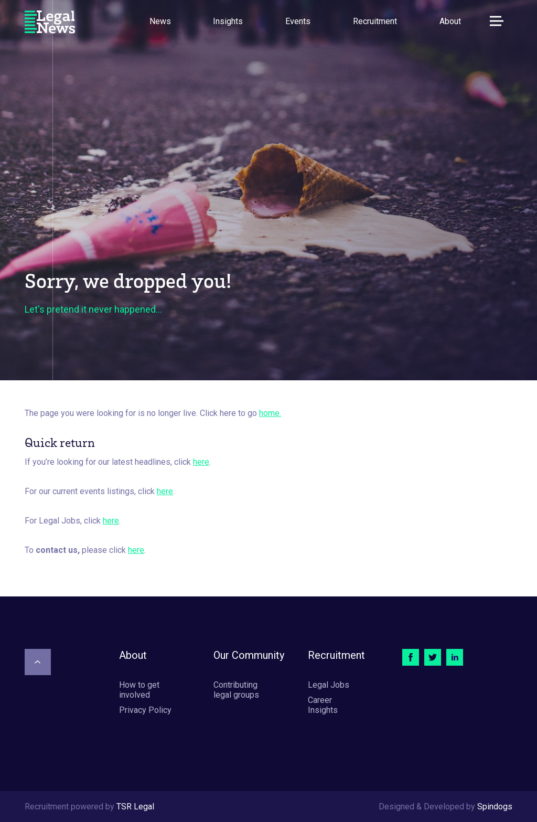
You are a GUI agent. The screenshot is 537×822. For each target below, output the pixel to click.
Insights (228, 21)
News (160, 21)
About (450, 21)
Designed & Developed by (445, 807)
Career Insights (323, 705)
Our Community (248, 655)
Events (297, 21)
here (201, 462)
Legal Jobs (328, 685)
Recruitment (375, 21)
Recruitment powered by (89, 807)
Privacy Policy (145, 710)
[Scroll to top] (38, 662)
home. (270, 413)
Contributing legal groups (236, 690)
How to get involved (139, 690)
